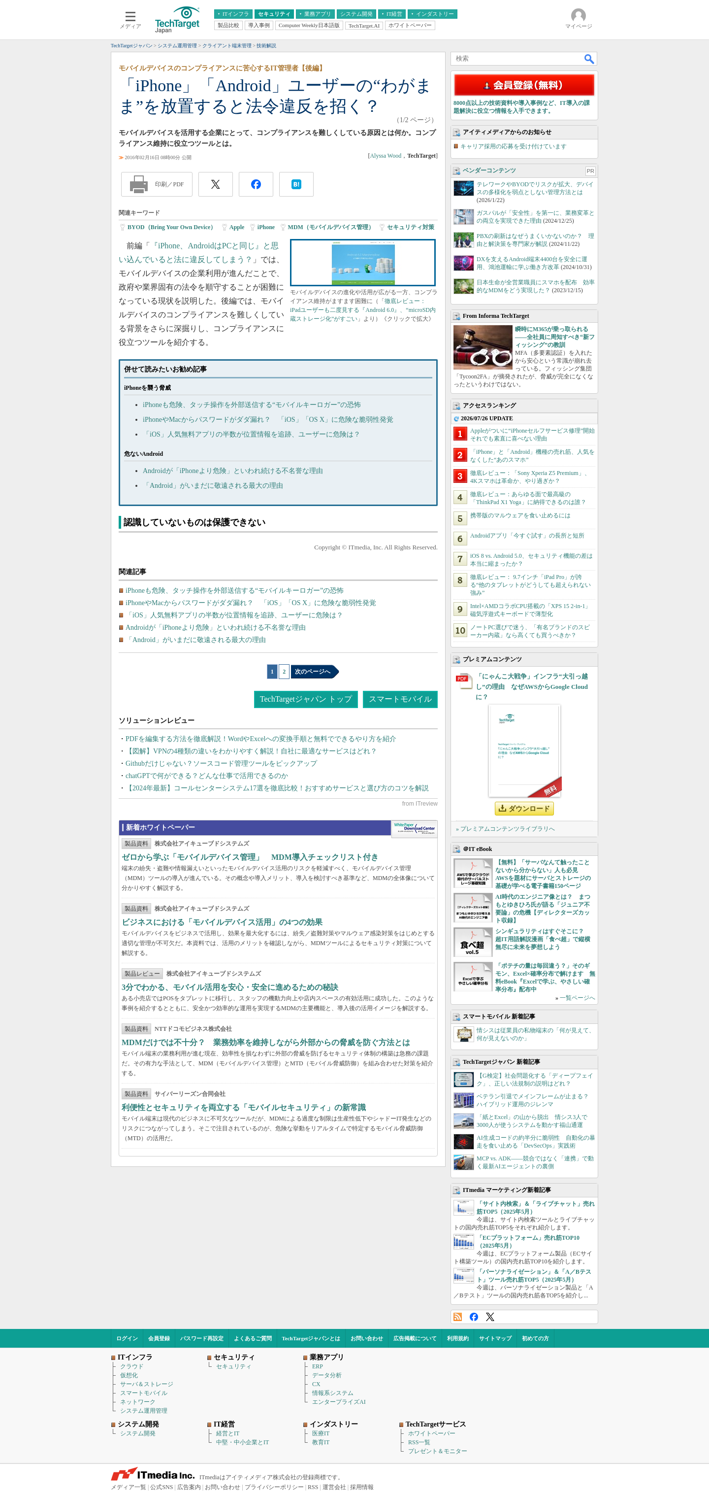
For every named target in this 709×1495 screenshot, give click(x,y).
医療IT (320, 1433)
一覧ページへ (577, 997)
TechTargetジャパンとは (311, 1338)
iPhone (266, 227)
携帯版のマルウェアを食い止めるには (520, 515)
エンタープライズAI (339, 1401)
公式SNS (161, 1487)
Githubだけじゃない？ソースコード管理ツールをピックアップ (221, 763)
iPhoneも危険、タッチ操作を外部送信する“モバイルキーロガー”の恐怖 (252, 404)
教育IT (320, 1442)
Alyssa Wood (385, 155)
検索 (589, 59)
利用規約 (458, 1338)
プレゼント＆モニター (437, 1451)
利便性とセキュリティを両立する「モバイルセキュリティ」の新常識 (244, 1107)
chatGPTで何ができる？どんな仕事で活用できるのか (207, 776)
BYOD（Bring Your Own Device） (172, 227)
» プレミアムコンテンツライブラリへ (505, 828)
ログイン (127, 1338)
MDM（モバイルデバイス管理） (331, 227)
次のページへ (312, 671)
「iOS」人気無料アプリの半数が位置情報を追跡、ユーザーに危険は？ (251, 434)
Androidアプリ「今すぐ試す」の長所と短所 (527, 535)
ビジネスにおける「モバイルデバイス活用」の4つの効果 (222, 922)
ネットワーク (138, 1401)
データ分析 (327, 1375)
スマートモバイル (400, 699)
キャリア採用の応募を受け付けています (513, 146)
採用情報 (362, 1487)
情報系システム (333, 1393)
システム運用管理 (143, 1410)
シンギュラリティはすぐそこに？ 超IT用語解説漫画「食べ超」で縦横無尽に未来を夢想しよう (542, 939)
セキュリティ (234, 1366)
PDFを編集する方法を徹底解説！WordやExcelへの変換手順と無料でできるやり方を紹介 (261, 739)
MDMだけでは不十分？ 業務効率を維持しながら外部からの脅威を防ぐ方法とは (266, 1042)
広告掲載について (415, 1338)
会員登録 (159, 1338)
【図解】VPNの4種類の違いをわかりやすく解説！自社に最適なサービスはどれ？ (251, 751)
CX (316, 1384)
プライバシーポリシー (274, 1487)
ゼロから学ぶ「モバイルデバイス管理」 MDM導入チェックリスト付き (250, 857)
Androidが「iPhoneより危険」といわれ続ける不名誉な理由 (233, 471)
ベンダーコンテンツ (489, 170)
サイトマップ (495, 1338)
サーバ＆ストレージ (146, 1384)
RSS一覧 (419, 1442)
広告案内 (189, 1487)
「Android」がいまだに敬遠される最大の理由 (213, 485)
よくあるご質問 (253, 1338)
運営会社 (334, 1487)
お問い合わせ (367, 1338)
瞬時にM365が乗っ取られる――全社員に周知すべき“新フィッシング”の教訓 (555, 337)
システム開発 (138, 1433)
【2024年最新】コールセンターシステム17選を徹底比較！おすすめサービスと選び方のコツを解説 (277, 788)
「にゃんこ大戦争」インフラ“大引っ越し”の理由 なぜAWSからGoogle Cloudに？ (532, 687)
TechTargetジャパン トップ (306, 699)
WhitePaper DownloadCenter (414, 829)
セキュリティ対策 (410, 227)
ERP (317, 1366)
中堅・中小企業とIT (242, 1442)
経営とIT (227, 1433)
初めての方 (535, 1338)
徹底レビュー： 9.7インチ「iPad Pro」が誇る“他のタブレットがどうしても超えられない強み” (530, 585)
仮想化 (129, 1375)
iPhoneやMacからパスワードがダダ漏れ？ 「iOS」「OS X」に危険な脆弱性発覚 (268, 419)
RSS (457, 1317)
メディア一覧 (128, 1487)
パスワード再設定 (202, 1338)
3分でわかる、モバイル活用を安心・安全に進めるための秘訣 (230, 987)
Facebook (474, 1317)
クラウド (132, 1366)
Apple (237, 227)
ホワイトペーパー (431, 1433)
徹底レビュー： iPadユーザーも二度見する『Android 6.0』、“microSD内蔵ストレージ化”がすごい (363, 310)
